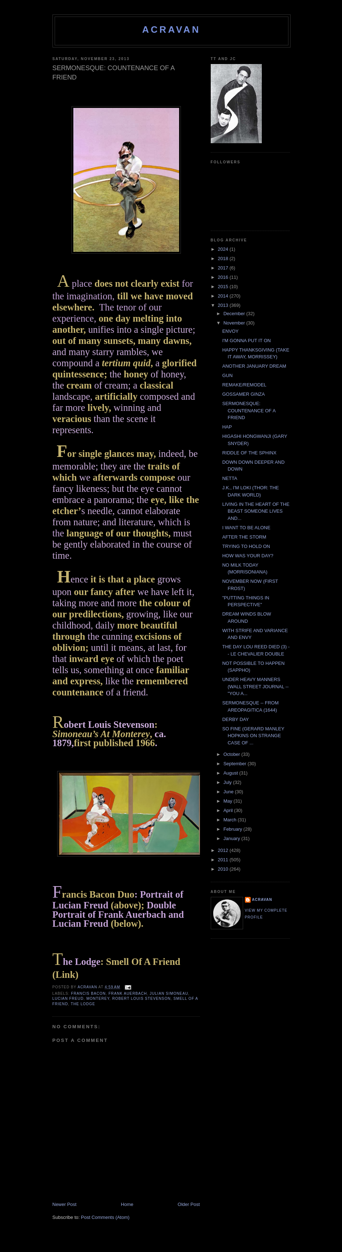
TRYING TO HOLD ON (246, 546)
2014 (224, 296)
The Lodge (83, 1004)
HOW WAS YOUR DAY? (247, 555)
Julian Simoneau (169, 993)
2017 (224, 268)
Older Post (189, 1204)
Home (127, 1204)
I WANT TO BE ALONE (246, 527)
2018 (224, 258)
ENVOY (230, 331)
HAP (227, 427)
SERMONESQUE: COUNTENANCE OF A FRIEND (248, 410)
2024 (224, 249)
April (228, 810)
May (228, 801)
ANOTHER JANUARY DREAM (254, 366)
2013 (224, 305)
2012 (224, 850)
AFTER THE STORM (244, 537)
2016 (224, 277)
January (232, 838)
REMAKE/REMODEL (244, 384)
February (233, 829)
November (234, 323)
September (235, 763)
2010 (224, 869)
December (234, 313)
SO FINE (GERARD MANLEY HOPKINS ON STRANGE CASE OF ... (253, 735)
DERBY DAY (235, 719)
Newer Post (65, 1204)
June (229, 791)
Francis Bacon (88, 993)
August (231, 773)
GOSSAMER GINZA (243, 394)
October (232, 754)
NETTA (229, 478)
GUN (227, 375)
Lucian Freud (68, 999)
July (228, 782)
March (230, 819)
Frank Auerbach (128, 993)
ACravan (171, 29)
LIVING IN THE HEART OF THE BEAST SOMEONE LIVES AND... (255, 511)
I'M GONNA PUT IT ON (246, 340)
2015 (224, 286)
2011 (224, 859)
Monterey (97, 999)
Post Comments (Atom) (105, 1217)
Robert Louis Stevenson (141, 999)
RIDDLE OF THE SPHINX (249, 452)
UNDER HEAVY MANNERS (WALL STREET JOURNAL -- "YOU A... (255, 686)
